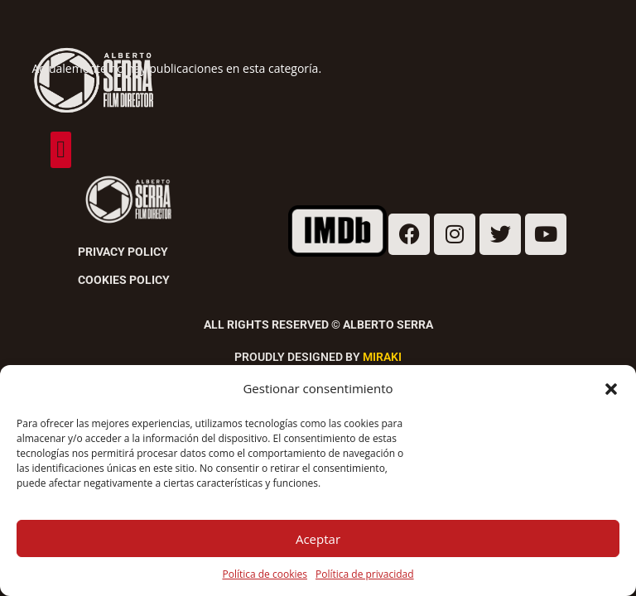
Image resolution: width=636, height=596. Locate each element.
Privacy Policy (123, 251)
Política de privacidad (365, 574)
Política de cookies (264, 574)
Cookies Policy (124, 279)
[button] (611, 389)
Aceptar (318, 539)
